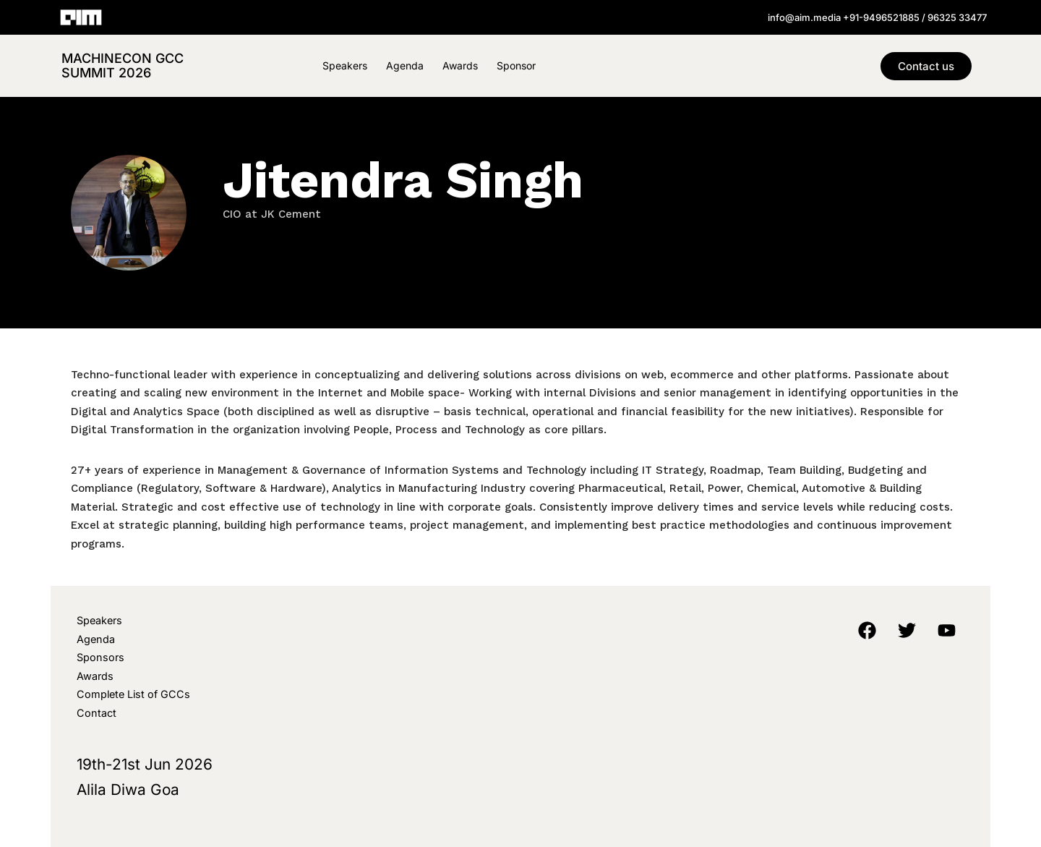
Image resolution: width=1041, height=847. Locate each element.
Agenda (405, 65)
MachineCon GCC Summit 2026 (122, 65)
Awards (460, 65)
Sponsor (516, 65)
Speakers (344, 65)
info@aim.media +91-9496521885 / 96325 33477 (877, 17)
